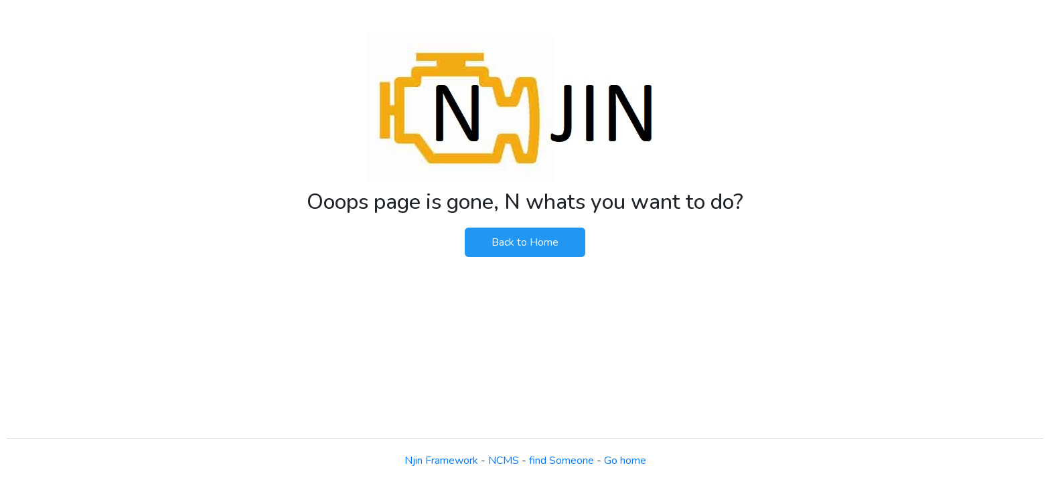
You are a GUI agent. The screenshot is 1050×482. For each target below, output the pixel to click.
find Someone (561, 460)
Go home (625, 460)
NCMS (503, 460)
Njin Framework (441, 460)
